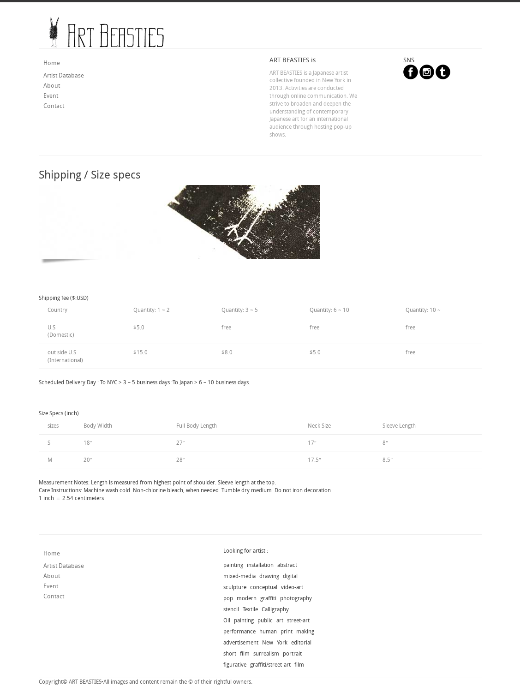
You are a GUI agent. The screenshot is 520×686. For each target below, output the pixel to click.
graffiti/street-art (270, 665)
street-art (298, 620)
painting (233, 565)
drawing (269, 576)
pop (228, 598)
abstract (287, 565)
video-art (292, 587)
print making (297, 631)
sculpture (234, 587)
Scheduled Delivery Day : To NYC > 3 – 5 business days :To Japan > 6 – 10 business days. (144, 382)
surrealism (266, 653)
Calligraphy (275, 609)
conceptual (263, 587)
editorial (301, 642)
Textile (250, 609)
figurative (234, 665)
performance (239, 631)
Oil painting (238, 620)
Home (51, 63)
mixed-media (239, 576)
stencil (231, 609)
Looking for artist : (245, 551)
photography (296, 598)
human (268, 631)
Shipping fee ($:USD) (64, 298)
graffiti (268, 598)
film (299, 665)
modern (247, 598)
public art (270, 620)
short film (236, 653)
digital (290, 576)
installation (260, 565)
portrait (292, 653)
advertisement (240, 642)
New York (274, 642)
